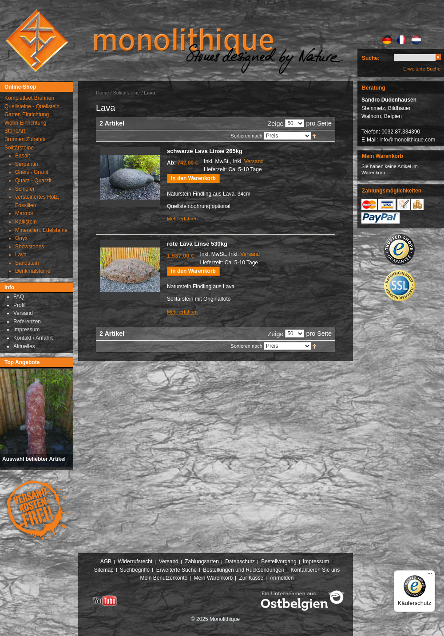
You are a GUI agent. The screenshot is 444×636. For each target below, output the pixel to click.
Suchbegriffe (135, 570)
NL (416, 40)
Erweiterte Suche (421, 68)
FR (401, 40)
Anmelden (282, 578)
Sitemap (104, 570)
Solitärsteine (126, 92)
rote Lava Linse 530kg (197, 243)
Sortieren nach (246, 135)
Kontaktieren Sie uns (315, 570)
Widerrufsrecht (135, 561)
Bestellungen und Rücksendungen (243, 570)
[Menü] (429, 575)
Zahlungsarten (202, 561)
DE (387, 40)
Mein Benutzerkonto (163, 578)
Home (102, 92)
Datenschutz (240, 561)
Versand (254, 161)
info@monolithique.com (408, 140)
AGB (105, 561)
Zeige (275, 123)
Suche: (371, 58)
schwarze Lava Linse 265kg (204, 151)
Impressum (316, 561)
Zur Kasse (251, 578)
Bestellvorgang (278, 561)
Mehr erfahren (182, 218)
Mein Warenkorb (213, 578)
